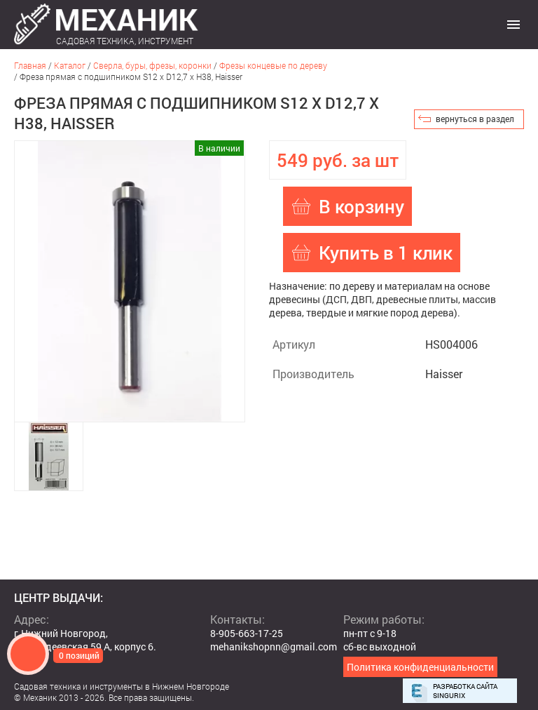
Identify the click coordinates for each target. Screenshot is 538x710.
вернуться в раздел (475, 118)
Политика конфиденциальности (420, 667)
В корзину (361, 206)
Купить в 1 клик (386, 252)
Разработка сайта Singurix (465, 691)
